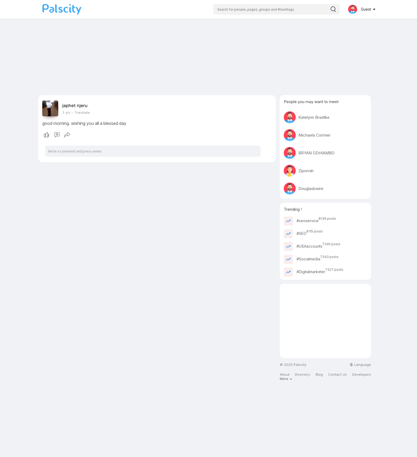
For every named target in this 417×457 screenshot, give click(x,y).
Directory (302, 374)
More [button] (286, 378)
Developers (361, 374)
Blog (319, 374)
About (285, 374)
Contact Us (337, 374)
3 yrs (66, 112)
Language (360, 364)
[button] (276, 9)
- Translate (81, 112)
